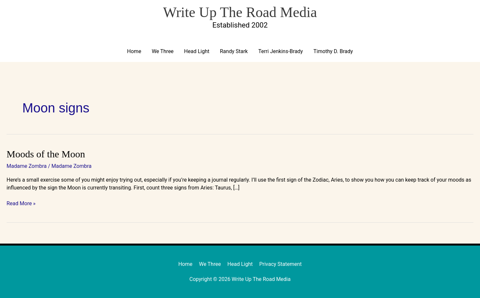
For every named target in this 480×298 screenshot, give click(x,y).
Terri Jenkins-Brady (280, 51)
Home (134, 51)
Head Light (196, 51)
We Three (163, 51)
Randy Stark (234, 51)
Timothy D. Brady (333, 51)
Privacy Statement (280, 264)
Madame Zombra (27, 166)
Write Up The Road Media (240, 12)
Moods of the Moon (46, 154)
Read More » (21, 203)
